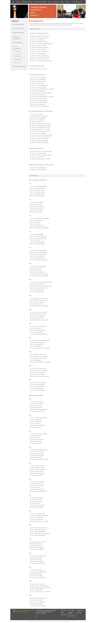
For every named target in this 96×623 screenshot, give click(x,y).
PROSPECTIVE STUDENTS (40, 1)
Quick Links (72, 615)
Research (56, 1)
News (62, 1)
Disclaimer (72, 610)
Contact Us (80, 610)
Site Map (79, 612)
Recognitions (17, 59)
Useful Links (17, 62)
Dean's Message (18, 24)
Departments (17, 42)
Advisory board (18, 32)
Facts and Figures (19, 66)
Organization (17, 51)
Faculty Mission (18, 28)
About (18, 1)
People (50, 1)
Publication (64, 614)
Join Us (67, 1)
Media (62, 612)
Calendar (63, 610)
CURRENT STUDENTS (27, 1)
